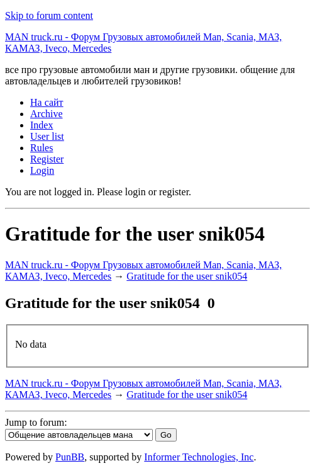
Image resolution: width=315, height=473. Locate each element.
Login (42, 170)
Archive (46, 113)
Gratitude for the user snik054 (186, 276)
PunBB (69, 457)
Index (41, 125)
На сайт (47, 102)
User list (47, 136)
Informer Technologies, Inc (198, 457)
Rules (41, 147)
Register (47, 159)
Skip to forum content (49, 15)
